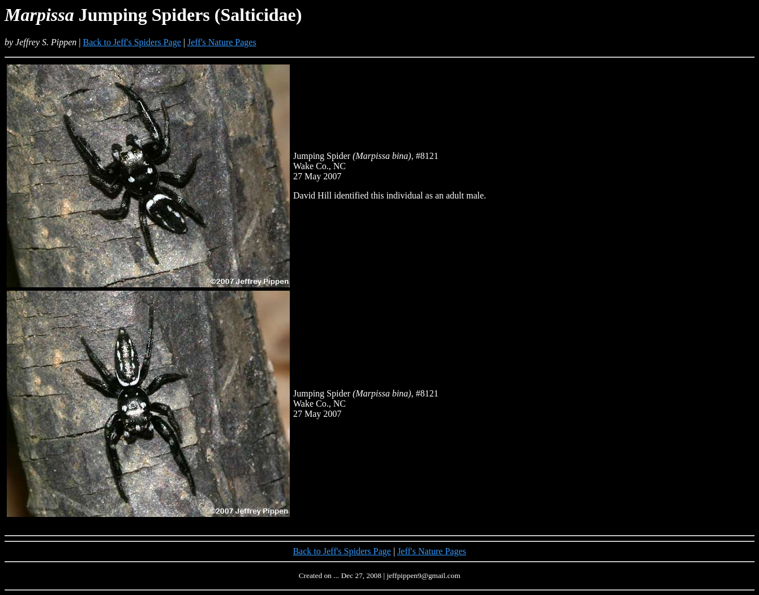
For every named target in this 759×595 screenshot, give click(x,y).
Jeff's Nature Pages (221, 42)
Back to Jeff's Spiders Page (132, 42)
